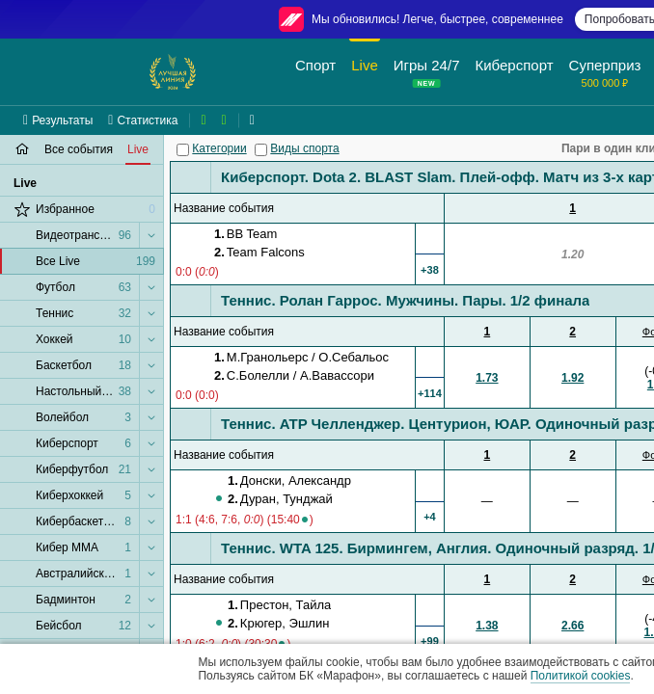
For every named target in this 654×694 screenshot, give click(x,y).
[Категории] (183, 150)
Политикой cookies (581, 675)
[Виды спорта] (261, 150)
